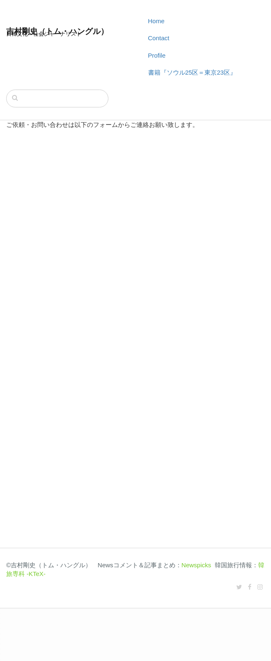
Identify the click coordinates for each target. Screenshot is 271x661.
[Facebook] (250, 587)
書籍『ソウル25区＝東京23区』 (192, 72)
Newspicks (196, 565)
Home (156, 20)
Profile (157, 55)
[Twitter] (239, 587)
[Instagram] (260, 587)
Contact (159, 37)
